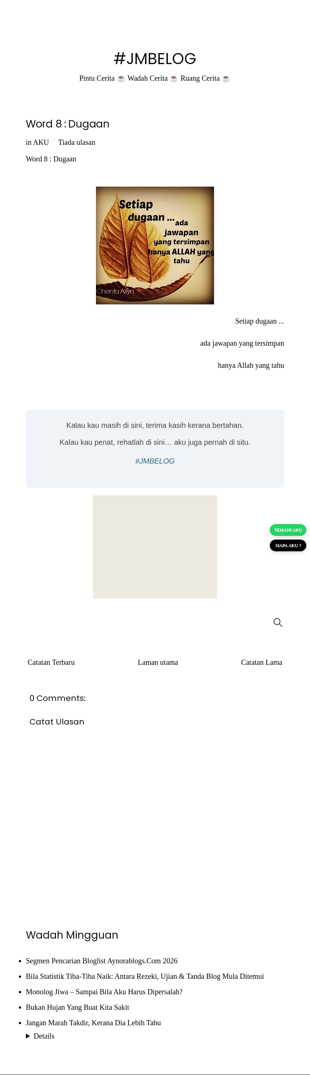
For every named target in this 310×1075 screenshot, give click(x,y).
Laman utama (158, 662)
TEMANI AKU (288, 530)
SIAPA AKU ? (288, 545)
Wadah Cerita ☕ (153, 78)
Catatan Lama (261, 662)
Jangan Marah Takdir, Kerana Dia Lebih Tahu (93, 1023)
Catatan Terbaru (51, 662)
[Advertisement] (155, 546)
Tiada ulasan (76, 142)
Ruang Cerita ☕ (205, 78)
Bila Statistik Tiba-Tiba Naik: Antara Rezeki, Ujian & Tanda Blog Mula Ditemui (145, 976)
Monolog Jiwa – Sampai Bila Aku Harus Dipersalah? (104, 992)
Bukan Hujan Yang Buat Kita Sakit (77, 1007)
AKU (41, 142)
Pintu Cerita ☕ (102, 78)
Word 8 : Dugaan (68, 124)
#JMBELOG (155, 59)
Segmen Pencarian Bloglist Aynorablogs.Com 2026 (102, 961)
